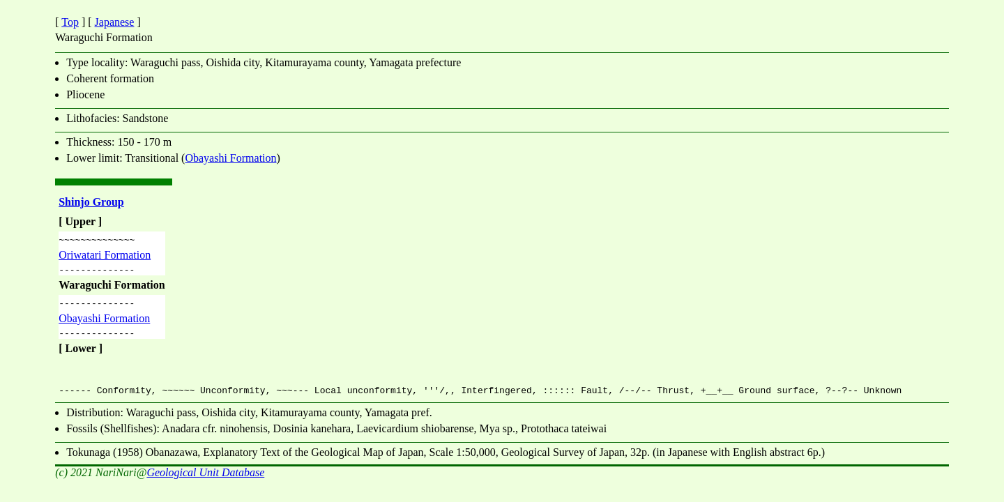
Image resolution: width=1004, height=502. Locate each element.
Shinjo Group (91, 202)
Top (70, 22)
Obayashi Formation (230, 158)
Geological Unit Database (205, 481)
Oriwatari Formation (105, 257)
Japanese (115, 22)
